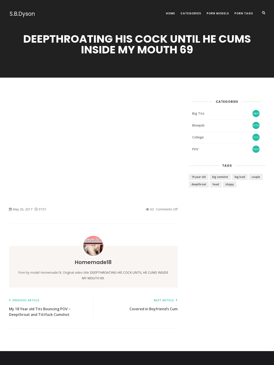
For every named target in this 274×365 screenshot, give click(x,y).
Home (170, 13)
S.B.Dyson (21, 14)
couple (256, 177)
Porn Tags (243, 13)
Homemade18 (93, 262)
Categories (190, 13)
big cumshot (220, 177)
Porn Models (218, 13)
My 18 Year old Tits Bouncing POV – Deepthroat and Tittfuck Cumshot (49, 308)
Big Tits (198, 113)
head (216, 184)
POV (195, 149)
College (198, 137)
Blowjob (198, 125)
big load (240, 177)
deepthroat (199, 184)
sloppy (229, 184)
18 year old (199, 177)
